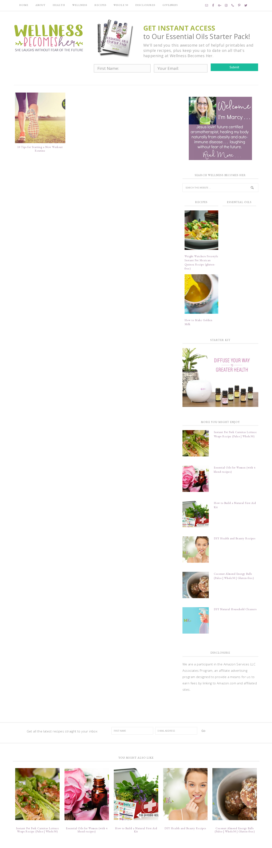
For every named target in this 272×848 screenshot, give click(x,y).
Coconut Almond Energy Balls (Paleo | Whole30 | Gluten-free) (235, 812)
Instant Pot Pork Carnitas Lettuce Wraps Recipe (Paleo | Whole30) (37, 812)
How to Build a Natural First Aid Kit (136, 812)
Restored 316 (163, 841)
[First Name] (132, 719)
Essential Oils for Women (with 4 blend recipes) (86, 812)
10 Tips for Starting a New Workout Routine (40, 150)
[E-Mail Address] (176, 719)
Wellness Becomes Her (48, 37)
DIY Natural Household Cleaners (235, 600)
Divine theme (138, 841)
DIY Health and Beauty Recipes (234, 533)
